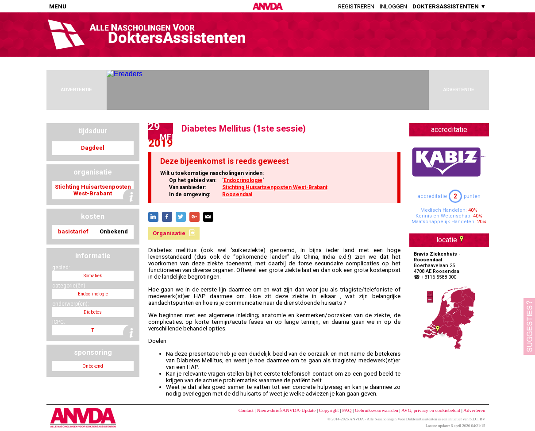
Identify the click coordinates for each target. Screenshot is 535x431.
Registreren (356, 6)
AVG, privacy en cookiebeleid (430, 410)
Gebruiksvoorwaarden (376, 410)
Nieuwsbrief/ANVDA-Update (286, 410)
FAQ (346, 410)
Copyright (329, 410)
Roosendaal (237, 194)
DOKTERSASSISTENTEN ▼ (449, 6)
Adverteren (474, 410)
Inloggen (393, 6)
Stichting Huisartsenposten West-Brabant (274, 187)
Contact (246, 410)
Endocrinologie (242, 180)
